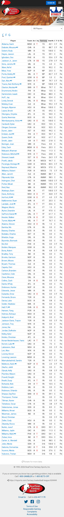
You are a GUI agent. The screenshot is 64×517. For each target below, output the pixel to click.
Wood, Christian (8, 417)
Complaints (32, 512)
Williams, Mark (9, 434)
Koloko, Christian (9, 337)
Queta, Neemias (8, 117)
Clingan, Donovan (9, 127)
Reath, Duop (7, 380)
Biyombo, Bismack (9, 241)
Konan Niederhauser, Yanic (13, 341)
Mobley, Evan (7, 104)
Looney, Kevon (8, 354)
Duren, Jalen (7, 131)
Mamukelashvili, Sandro (12, 361)
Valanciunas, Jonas (10, 407)
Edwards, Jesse (8, 291)
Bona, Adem (7, 251)
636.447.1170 (39, 497)
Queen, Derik (7, 137)
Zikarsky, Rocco (8, 424)
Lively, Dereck (7, 101)
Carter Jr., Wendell (9, 440)
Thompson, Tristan (10, 397)
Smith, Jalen (7, 141)
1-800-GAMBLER (25, 476)
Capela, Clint (7, 267)
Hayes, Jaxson (8, 54)
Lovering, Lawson (9, 357)
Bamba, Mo (6, 227)
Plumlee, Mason (8, 374)
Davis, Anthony (8, 194)
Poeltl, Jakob (7, 161)
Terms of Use (32, 506)
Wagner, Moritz (8, 207)
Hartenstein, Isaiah (9, 94)
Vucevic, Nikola (8, 450)
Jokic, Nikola (7, 444)
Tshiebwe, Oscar (9, 404)
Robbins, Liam (8, 387)
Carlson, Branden (9, 271)
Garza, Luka (7, 301)
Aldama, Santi (8, 44)
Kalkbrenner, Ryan (9, 201)
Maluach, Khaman (9, 151)
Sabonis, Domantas (10, 447)
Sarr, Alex (7, 81)
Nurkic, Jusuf (7, 427)
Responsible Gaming (32, 509)
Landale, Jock (9, 204)
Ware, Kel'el (6, 67)
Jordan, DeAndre (9, 331)
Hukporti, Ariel (8, 317)
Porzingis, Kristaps (11, 164)
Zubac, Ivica (7, 437)
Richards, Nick (7, 384)
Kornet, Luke (8, 344)
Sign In (50, 3)
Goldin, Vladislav (8, 304)
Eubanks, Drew (8, 294)
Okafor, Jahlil (7, 367)
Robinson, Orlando (9, 390)
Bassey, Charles (8, 231)
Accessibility (32, 514)
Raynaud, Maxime (9, 167)
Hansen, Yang (7, 311)
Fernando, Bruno (9, 297)
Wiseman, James (9, 414)
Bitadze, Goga (8, 237)
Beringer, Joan (8, 144)
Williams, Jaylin (8, 430)
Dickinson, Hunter (9, 287)
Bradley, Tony (7, 254)
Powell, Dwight (8, 377)
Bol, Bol (5, 244)
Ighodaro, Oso (7, 57)
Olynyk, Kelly (7, 370)
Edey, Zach (6, 147)
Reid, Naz (6, 187)
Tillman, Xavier (8, 400)
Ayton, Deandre (8, 211)
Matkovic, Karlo (9, 364)
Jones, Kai (6, 327)
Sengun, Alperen (9, 107)
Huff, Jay (6, 97)
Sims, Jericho (8, 64)
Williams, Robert (8, 171)
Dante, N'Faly (7, 284)
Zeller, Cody (7, 420)
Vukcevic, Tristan (9, 454)
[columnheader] (13, 41)
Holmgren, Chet (8, 181)
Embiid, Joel (8, 134)
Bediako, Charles (9, 234)
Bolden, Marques (9, 247)
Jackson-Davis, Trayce (11, 321)
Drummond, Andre (9, 91)
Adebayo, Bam (8, 191)
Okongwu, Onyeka (9, 114)
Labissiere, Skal (8, 347)
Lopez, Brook (7, 111)
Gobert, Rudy (7, 51)
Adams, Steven (8, 224)
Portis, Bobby (8, 74)
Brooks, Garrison (9, 257)
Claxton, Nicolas (9, 87)
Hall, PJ (6, 307)
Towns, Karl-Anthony (12, 84)
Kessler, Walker (8, 217)
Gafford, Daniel (9, 214)
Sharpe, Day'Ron (9, 394)
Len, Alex (5, 351)
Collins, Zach (7, 281)
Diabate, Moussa (10, 47)
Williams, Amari (8, 410)
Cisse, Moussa (8, 277)
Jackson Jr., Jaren (9, 61)
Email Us (22, 497)
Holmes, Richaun (9, 314)
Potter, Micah (7, 184)
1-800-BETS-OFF (42, 476)
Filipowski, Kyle (8, 177)
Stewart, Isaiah (8, 157)
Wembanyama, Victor (12, 121)
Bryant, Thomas (8, 264)
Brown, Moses (8, 261)
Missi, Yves (6, 71)
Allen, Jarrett (7, 174)
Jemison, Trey (8, 324)
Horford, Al (7, 197)
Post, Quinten (8, 77)
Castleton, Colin (8, 274)
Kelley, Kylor (7, 334)
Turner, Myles (8, 221)
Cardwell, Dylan (8, 124)
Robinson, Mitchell (10, 154)
